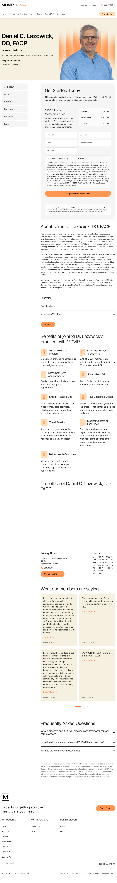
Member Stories (36, 14)
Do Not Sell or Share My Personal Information (90, 873)
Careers (5, 847)
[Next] (87, 706)
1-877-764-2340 (71, 183)
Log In (95, 5)
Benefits (8, 101)
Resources (61, 14)
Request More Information (78, 194)
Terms (112, 873)
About (7, 94)
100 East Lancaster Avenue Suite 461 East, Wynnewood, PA (29, 55)
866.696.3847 (109, 5)
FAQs (6, 124)
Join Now (9, 87)
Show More (48, 637)
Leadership (6, 836)
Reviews (8, 116)
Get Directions (52, 574)
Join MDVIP (49, 14)
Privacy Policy (52, 165)
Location (8, 109)
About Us (5, 831)
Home (4, 14)
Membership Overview (18, 14)
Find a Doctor (107, 14)
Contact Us (6, 852)
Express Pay (7, 857)
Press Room (6, 842)
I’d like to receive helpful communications (67, 158)
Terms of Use (64, 165)
